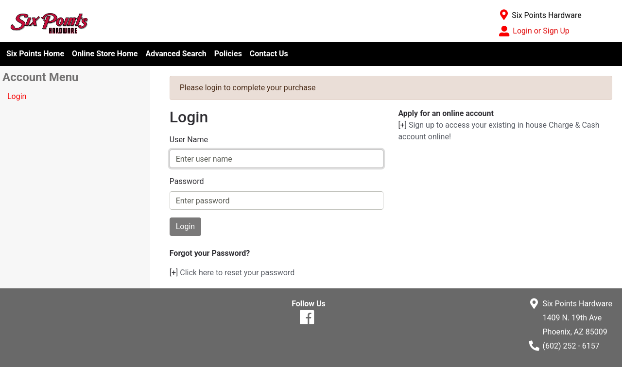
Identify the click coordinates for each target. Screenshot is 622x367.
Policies (228, 53)
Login (16, 96)
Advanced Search (175, 53)
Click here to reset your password (237, 272)
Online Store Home (105, 53)
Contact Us (269, 53)
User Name (189, 139)
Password (187, 181)
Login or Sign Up (541, 30)
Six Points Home (35, 53)
